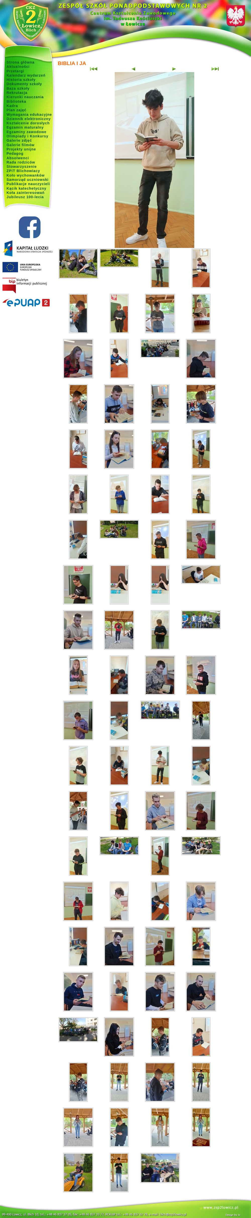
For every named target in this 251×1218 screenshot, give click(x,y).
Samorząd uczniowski (28, 180)
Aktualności (18, 67)
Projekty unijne (21, 149)
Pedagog (15, 153)
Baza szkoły (18, 88)
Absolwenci (18, 158)
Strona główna (21, 62)
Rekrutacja (17, 93)
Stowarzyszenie (22, 167)
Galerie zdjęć (19, 140)
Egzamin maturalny (25, 127)
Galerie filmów (21, 145)
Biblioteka (16, 101)
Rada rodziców (21, 162)
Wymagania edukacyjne (29, 115)
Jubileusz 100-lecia (25, 197)
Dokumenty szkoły (24, 84)
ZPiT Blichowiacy (23, 171)
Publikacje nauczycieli (28, 184)
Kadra (12, 106)
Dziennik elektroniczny (29, 119)
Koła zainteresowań (26, 193)
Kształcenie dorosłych (28, 123)
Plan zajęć (16, 110)
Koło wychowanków (26, 175)
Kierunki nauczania (25, 97)
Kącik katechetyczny (26, 188)
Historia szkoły (21, 80)
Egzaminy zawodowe (26, 132)
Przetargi (15, 71)
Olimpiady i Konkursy (27, 136)
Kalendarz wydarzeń (26, 75)
